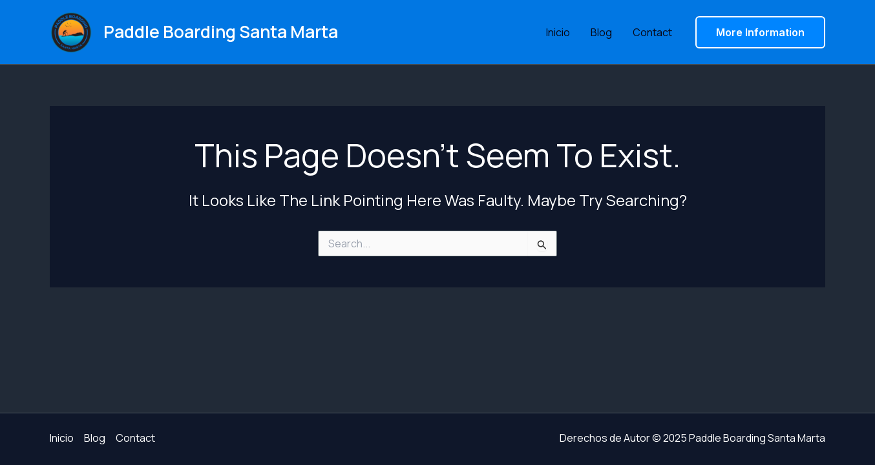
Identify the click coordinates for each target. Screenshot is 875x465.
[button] (760, 32)
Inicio (558, 32)
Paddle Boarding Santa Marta (220, 31)
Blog (601, 32)
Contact (652, 32)
